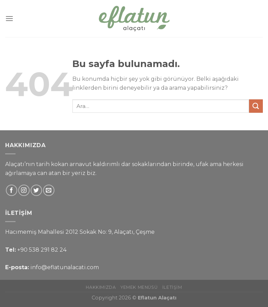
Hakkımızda (101, 287)
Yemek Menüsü (139, 287)
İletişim (172, 287)
